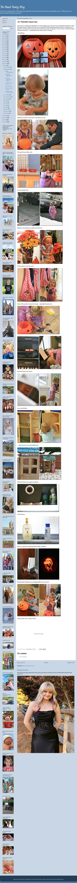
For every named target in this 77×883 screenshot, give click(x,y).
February (7, 111)
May (6, 105)
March (7, 109)
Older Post (70, 662)
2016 (5, 55)
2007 (5, 121)
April (6, 107)
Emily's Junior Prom (22, 670)
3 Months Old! (8, 86)
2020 (5, 47)
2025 (5, 36)
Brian (5, 20)
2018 (5, 51)
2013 (5, 61)
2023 (5, 41)
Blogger (62, 879)
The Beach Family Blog (12, 7)
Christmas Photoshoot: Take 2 (8, 75)
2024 (5, 38)
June (6, 103)
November (7, 69)
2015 (5, 57)
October (7, 94)
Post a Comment (23, 656)
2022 (5, 43)
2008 (5, 119)
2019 (5, 49)
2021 (5, 45)
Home (46, 662)
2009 (5, 117)
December (7, 67)
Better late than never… (8, 88)
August (7, 99)
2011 (5, 65)
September (8, 96)
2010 (5, 115)
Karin (5, 22)
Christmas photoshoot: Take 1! (8, 80)
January (7, 113)
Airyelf (52, 879)
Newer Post (21, 662)
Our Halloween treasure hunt (9, 92)
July (6, 101)
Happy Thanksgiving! (9, 71)
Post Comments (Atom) (28, 665)
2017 (5, 53)
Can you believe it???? (8, 83)
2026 (5, 34)
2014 (5, 59)
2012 (5, 63)
